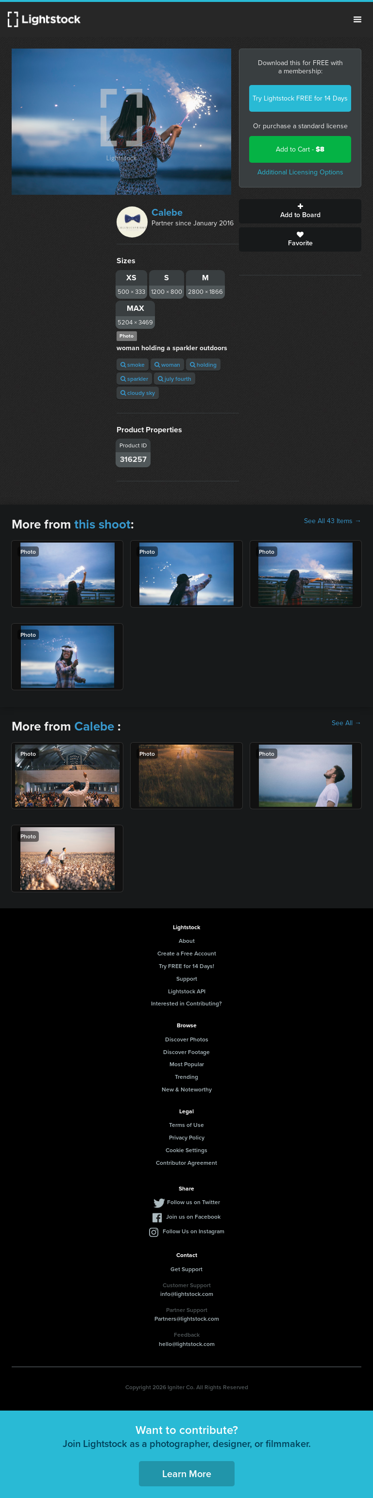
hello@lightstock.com (187, 1344)
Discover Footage (186, 1052)
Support (186, 978)
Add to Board (300, 211)
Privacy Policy (186, 1137)
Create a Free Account (186, 953)
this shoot (102, 524)
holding (203, 364)
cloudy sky (137, 393)
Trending (186, 1076)
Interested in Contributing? (186, 1003)
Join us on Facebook (193, 1216)
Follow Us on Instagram (193, 1231)
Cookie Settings (186, 1150)
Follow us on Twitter (193, 1202)
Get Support (186, 1269)
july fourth (174, 378)
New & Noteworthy (187, 1089)
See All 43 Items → (332, 521)
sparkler (134, 378)
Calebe (167, 212)
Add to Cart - (300, 149)
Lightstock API (186, 991)
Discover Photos (186, 1039)
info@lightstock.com (186, 1294)
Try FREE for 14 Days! (186, 966)
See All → (346, 723)
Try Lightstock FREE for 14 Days (300, 98)
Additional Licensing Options (300, 172)
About (187, 940)
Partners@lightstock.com (186, 1318)
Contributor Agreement (186, 1162)
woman (167, 364)
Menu (357, 19)
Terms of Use (186, 1125)
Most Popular (187, 1064)
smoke (132, 364)
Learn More (186, 1473)
